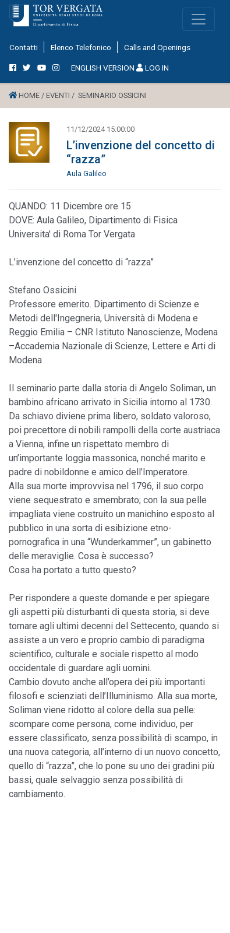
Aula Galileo (86, 173)
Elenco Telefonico (81, 47)
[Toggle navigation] (198, 19)
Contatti (23, 47)
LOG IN (152, 67)
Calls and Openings (157, 47)
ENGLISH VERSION (103, 67)
